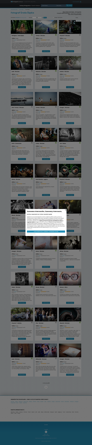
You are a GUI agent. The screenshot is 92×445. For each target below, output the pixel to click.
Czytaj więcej (29, 228)
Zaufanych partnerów (44, 222)
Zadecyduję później (31, 233)
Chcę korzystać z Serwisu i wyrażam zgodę (46, 231)
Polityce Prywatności (58, 223)
